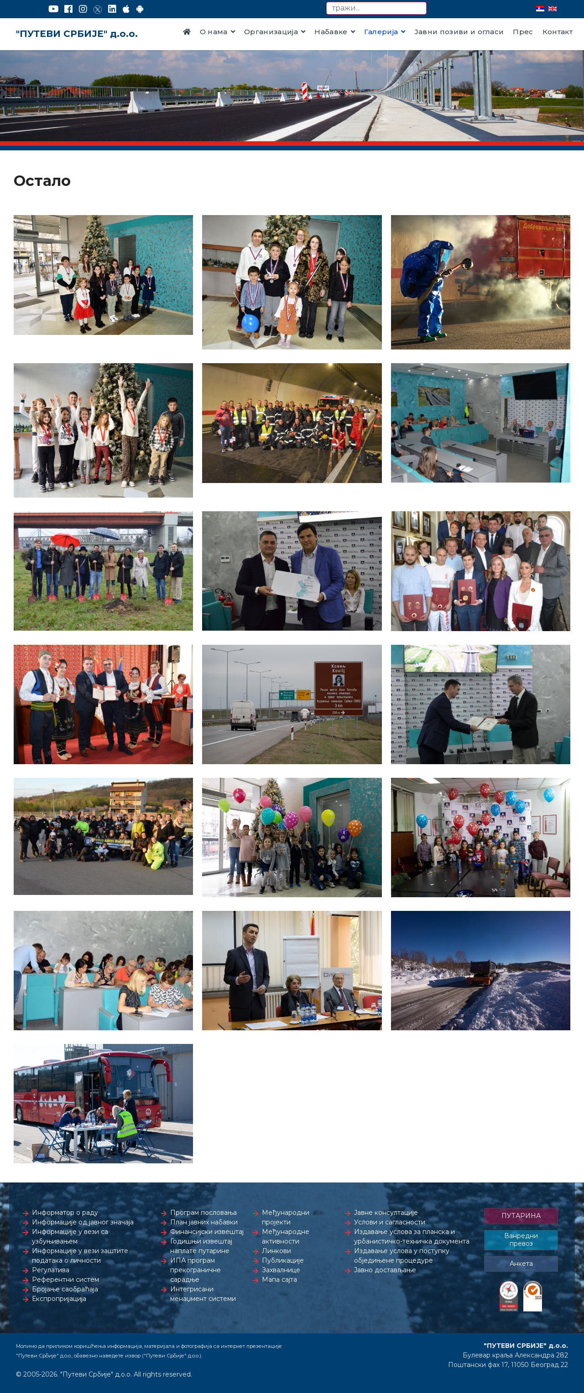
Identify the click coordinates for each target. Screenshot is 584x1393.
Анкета (521, 1263)
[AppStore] (126, 9)
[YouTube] (53, 9)
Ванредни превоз (521, 1240)
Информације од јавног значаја (83, 1222)
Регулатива (50, 1270)
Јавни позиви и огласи (459, 31)
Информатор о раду (65, 1212)
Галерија (381, 31)
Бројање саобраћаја (65, 1289)
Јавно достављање (385, 1270)
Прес (523, 31)
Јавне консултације (386, 1212)
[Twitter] (98, 9)
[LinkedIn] (112, 9)
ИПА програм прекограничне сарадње (195, 1270)
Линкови (276, 1251)
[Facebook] (68, 9)
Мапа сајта (279, 1279)
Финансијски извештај (207, 1232)
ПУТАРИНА (521, 1216)
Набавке (330, 31)
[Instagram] (83, 9)
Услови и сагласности (389, 1222)
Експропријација (59, 1299)
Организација (271, 31)
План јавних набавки (204, 1222)
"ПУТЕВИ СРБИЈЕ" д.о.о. (77, 33)
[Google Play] (140, 9)
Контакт (557, 31)
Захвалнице (281, 1270)
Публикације (283, 1260)
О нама (214, 31)
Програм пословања (203, 1212)
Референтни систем (65, 1279)
